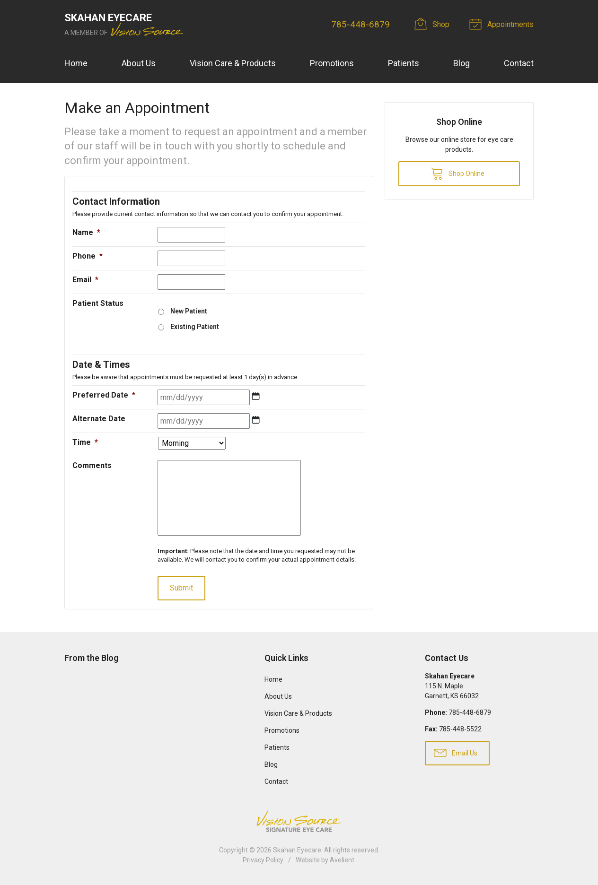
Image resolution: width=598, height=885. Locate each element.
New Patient (188, 311)
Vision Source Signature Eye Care (299, 821)
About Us (139, 63)
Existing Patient (194, 326)
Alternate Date (98, 418)
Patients (403, 63)
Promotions (332, 63)
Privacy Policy (263, 860)
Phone (87, 256)
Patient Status (97, 303)
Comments (92, 465)
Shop (433, 23)
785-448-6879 (360, 24)
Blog (461, 63)
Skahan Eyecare (297, 850)
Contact (519, 63)
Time (85, 442)
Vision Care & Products (233, 63)
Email (85, 279)
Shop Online (457, 173)
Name (86, 232)
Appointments (503, 23)
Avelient (342, 860)
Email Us (455, 752)
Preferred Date (103, 394)
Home (76, 63)
